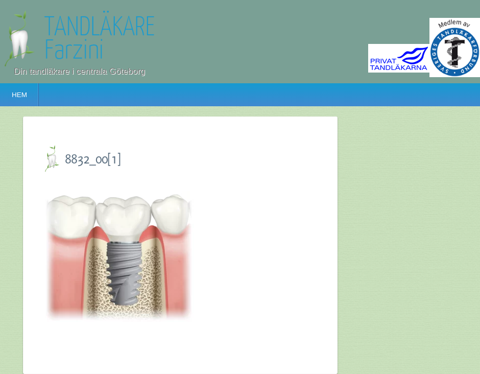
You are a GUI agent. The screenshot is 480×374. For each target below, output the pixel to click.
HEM (19, 95)
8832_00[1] (92, 159)
